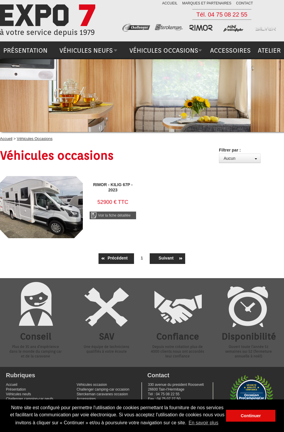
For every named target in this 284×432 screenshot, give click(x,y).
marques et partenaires (206, 3)
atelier (269, 50)
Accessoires (86, 399)
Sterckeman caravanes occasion (102, 394)
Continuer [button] (251, 415)
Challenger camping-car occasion (103, 389)
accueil (170, 3)
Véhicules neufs (18, 394)
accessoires (230, 50)
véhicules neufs (86, 50)
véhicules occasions (163, 50)
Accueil (6, 138)
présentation (25, 50)
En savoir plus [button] (204, 422)
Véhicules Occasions (35, 138)
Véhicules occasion (92, 385)
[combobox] (240, 158)
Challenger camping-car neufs (29, 399)
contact (244, 3)
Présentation (16, 389)
